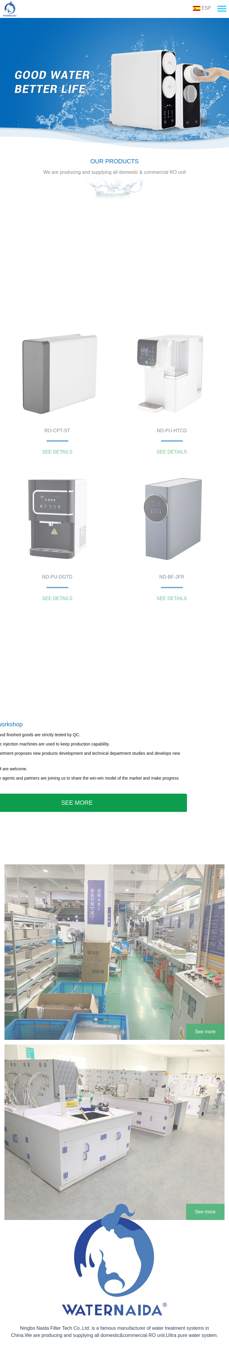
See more (205, 1069)
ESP (202, 8)
